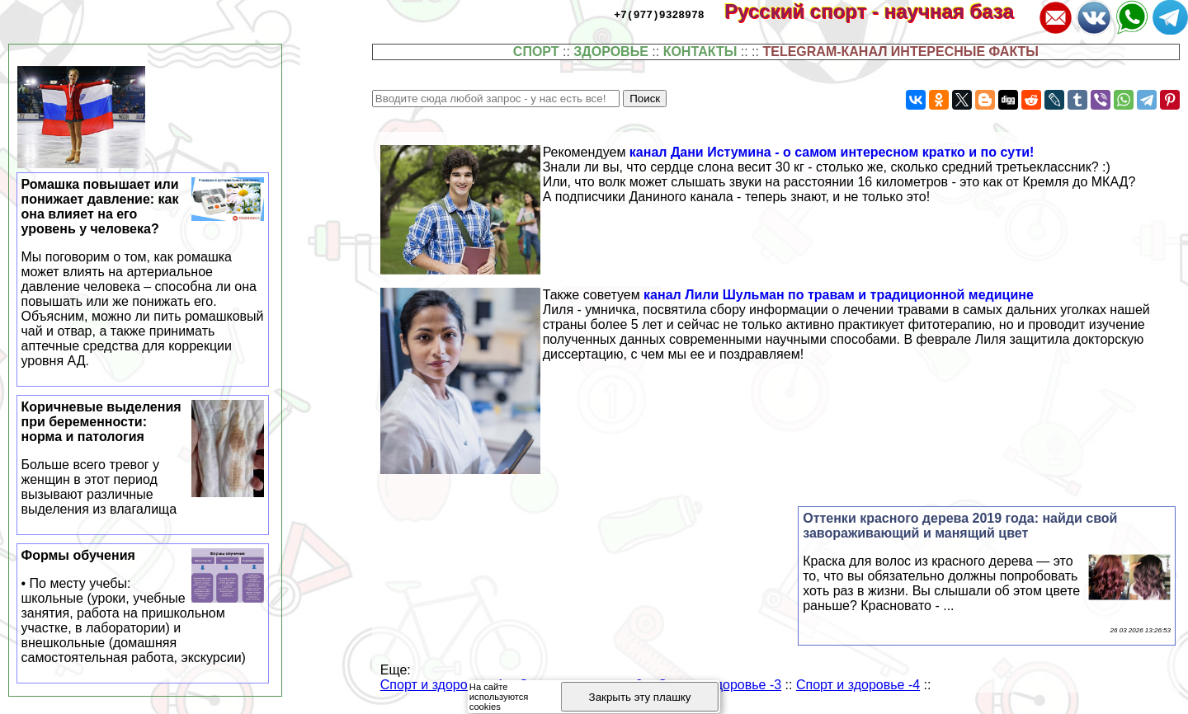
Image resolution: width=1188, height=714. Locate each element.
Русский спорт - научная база (879, 11)
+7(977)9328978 (659, 14)
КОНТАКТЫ (700, 52)
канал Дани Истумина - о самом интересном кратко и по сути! (832, 152)
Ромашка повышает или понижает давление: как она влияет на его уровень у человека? (143, 273)
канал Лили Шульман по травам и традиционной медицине (839, 295)
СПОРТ (536, 52)
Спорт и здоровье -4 (858, 685)
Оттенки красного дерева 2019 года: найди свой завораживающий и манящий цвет (960, 525)
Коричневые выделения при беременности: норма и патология (143, 458)
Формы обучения (143, 606)
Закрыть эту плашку (640, 697)
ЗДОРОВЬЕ (610, 52)
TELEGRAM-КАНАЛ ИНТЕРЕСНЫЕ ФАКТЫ (900, 52)
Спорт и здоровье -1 (442, 685)
